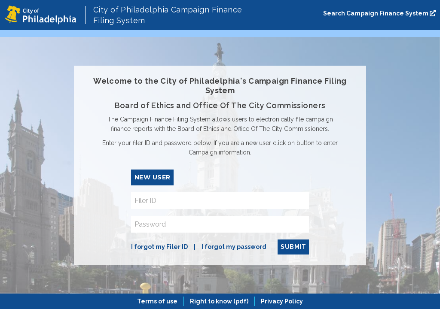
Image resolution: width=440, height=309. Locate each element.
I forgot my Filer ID (159, 246)
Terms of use (157, 301)
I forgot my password (234, 246)
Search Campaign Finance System (379, 13)
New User (152, 177)
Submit (293, 246)
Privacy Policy (282, 301)
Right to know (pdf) (219, 301)
